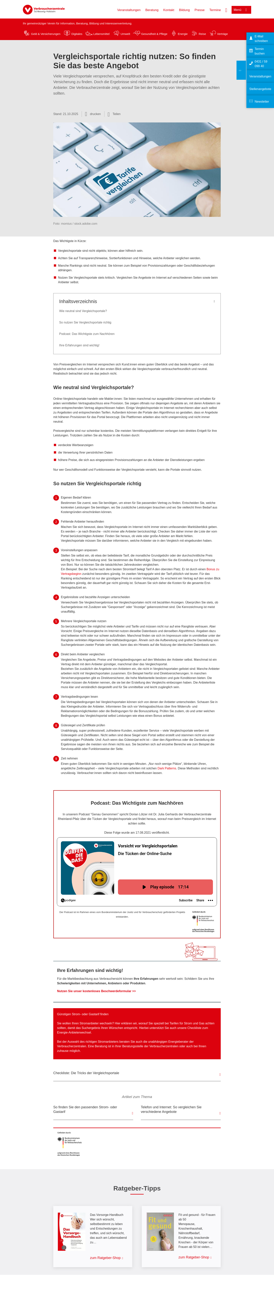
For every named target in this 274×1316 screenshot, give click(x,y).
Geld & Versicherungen (45, 33)
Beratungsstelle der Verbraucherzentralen (150, 1046)
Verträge (222, 33)
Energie (183, 33)
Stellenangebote (260, 89)
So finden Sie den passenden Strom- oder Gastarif (85, 1109)
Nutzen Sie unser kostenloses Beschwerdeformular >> (96, 991)
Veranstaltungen (129, 10)
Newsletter (262, 101)
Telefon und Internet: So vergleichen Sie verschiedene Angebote (171, 1109)
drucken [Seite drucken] (95, 114)
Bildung (184, 10)
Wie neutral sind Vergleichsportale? (83, 311)
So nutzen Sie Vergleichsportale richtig (85, 322)
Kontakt (168, 10)
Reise (202, 33)
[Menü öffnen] (241, 10)
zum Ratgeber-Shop (105, 1258)
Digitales (76, 33)
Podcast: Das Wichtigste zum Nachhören (87, 333)
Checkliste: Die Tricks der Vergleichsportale (86, 1073)
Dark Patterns (167, 768)
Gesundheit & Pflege (154, 33)
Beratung (152, 10)
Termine (215, 10)
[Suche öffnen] (226, 9)
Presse (199, 10)
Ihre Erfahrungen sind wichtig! (79, 345)
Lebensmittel (101, 33)
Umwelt (125, 33)
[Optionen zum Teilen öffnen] (114, 114)
